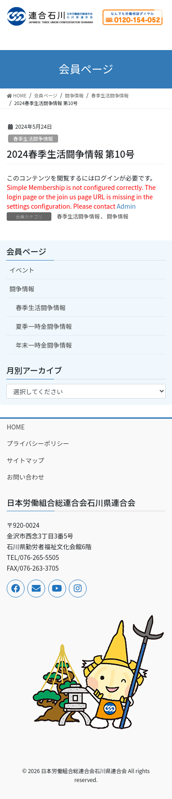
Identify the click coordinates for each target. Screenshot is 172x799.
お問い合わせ (25, 476)
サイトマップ (25, 460)
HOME (16, 426)
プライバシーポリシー (38, 443)
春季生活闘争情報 (33, 138)
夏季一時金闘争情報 (44, 326)
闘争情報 (117, 216)
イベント (21, 269)
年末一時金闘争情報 (44, 345)
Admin (126, 206)
